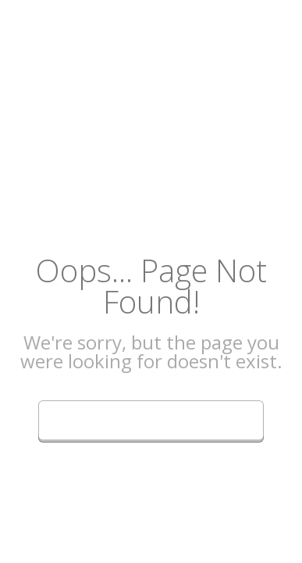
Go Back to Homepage (151, 418)
